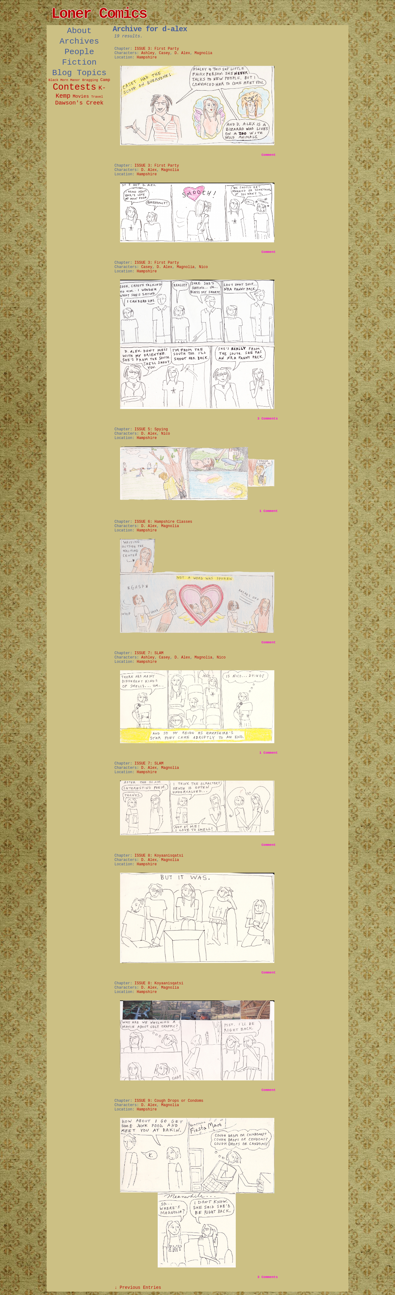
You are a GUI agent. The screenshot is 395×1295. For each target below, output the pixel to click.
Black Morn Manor (64, 80)
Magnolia (203, 53)
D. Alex (182, 53)
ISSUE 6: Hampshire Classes (163, 522)
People (79, 52)
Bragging (90, 80)
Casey (164, 53)
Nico (203, 267)
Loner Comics (99, 14)
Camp (105, 80)
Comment (269, 155)
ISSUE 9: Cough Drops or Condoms (169, 1101)
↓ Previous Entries (137, 1287)
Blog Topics (79, 73)
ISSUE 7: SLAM (149, 653)
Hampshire (147, 57)
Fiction (79, 62)
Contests (74, 87)
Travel (97, 97)
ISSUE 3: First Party (157, 49)
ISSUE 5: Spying (151, 429)
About (79, 31)
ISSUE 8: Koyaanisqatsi (159, 856)
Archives (79, 41)
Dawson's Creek (79, 103)
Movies (81, 96)
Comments (267, 418)
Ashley (147, 53)
